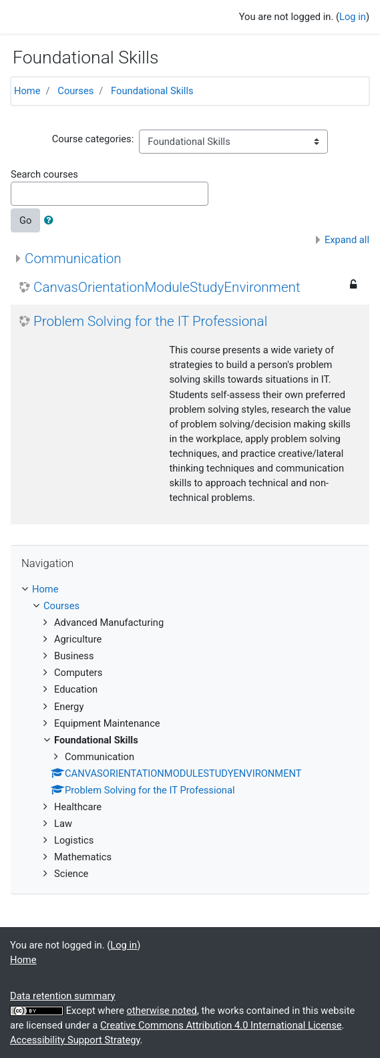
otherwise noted (162, 1011)
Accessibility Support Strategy (75, 1040)
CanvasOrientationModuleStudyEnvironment (167, 287)
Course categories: (93, 139)
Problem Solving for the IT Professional (150, 321)
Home (27, 91)
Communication (73, 258)
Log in (352, 17)
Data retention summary (63, 996)
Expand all (347, 240)
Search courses (44, 174)
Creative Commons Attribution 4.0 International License (221, 1025)
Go (25, 220)
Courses (75, 91)
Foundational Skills (152, 91)
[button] (51, 220)
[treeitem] (190, 589)
